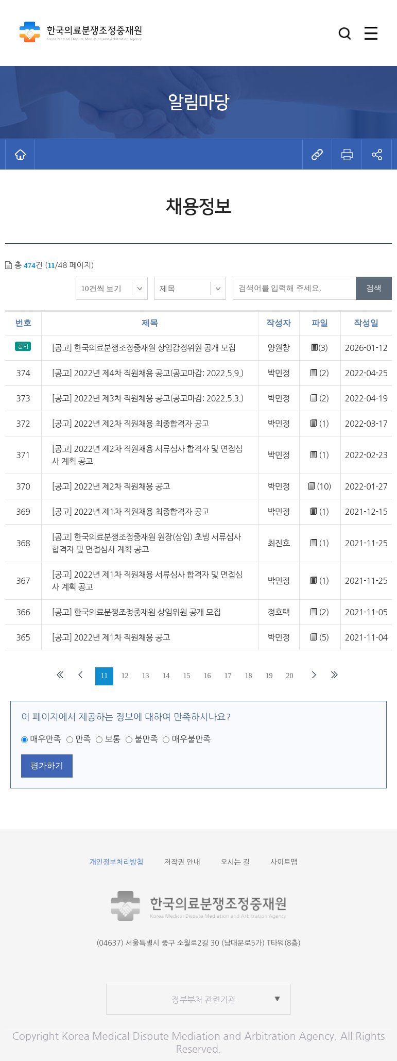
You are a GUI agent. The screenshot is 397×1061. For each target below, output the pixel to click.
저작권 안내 (182, 862)
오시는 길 (235, 862)
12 (125, 676)
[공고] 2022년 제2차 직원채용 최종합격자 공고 (130, 423)
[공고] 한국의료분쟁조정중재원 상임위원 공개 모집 (136, 612)
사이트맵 (284, 862)
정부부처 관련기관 (203, 1000)
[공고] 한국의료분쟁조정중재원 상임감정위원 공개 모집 (144, 348)
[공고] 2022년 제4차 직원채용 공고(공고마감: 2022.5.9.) (148, 373)
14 (166, 676)
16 (207, 676)
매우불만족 (191, 739)
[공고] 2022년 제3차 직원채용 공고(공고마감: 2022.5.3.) (148, 398)
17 (228, 676)
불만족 (146, 739)
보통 (112, 739)
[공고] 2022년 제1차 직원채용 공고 (111, 637)
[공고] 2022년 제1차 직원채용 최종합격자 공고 (130, 512)
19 (269, 676)
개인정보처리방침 (116, 862)
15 (187, 676)
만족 (83, 739)
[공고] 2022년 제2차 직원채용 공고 (111, 486)
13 (145, 676)
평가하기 (46, 765)
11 (104, 676)
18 (248, 676)
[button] (344, 33)
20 (290, 676)
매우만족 (45, 739)
